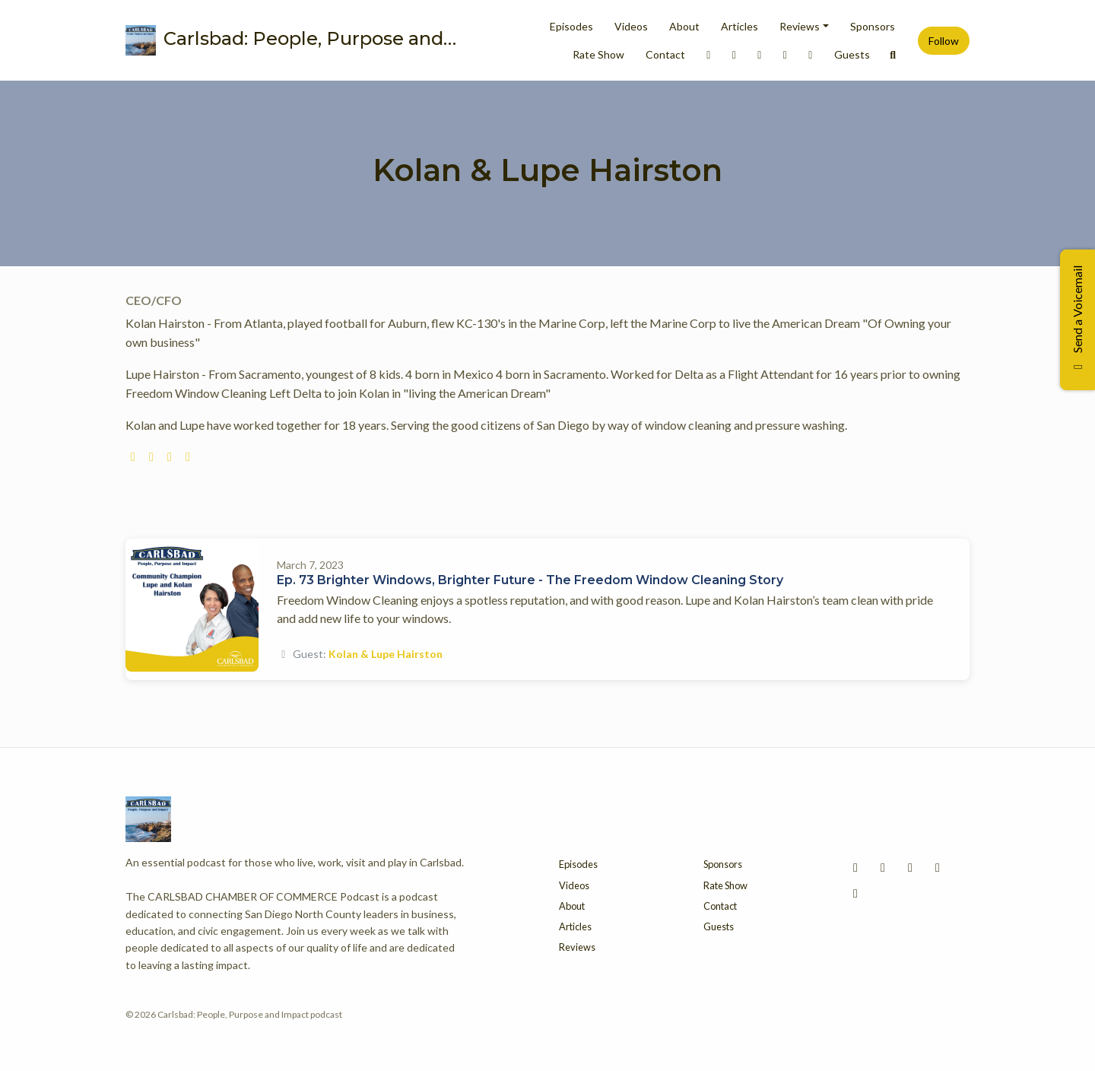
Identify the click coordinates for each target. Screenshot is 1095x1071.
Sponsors (872, 26)
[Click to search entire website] (893, 54)
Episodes (571, 26)
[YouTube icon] (855, 893)
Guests (852, 54)
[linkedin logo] (187, 456)
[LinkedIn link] (709, 54)
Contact (665, 54)
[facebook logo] (169, 456)
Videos (631, 26)
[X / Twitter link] (785, 54)
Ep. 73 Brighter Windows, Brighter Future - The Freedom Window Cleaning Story (530, 580)
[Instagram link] (734, 54)
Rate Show (598, 54)
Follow (943, 40)
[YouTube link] (811, 54)
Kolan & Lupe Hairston (385, 653)
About (684, 26)
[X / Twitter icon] (937, 867)
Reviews (799, 26)
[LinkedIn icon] (855, 867)
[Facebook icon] (910, 867)
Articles (739, 26)
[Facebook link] (760, 54)
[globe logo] (133, 456)
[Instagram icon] (882, 867)
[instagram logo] (151, 456)
